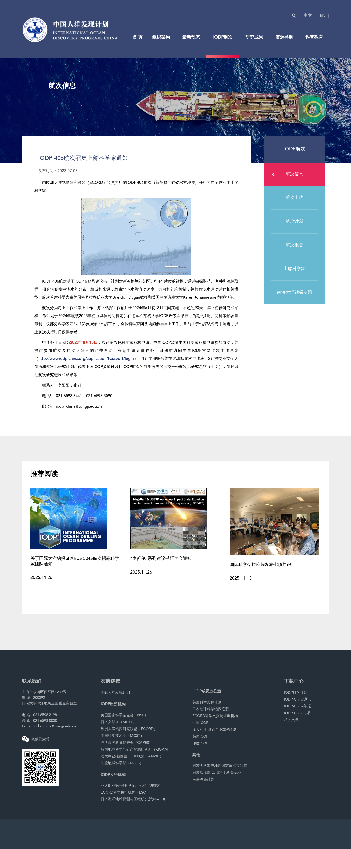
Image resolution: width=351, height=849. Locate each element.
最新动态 (191, 37)
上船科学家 (294, 269)
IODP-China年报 (297, 706)
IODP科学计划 (295, 693)
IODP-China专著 (297, 713)
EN (323, 16)
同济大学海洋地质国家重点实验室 (219, 766)
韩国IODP (200, 737)
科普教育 (314, 37)
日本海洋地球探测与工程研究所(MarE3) (133, 799)
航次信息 (287, 174)
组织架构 (161, 37)
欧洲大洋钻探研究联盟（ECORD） (129, 729)
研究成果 (254, 37)
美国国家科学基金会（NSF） (124, 715)
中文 (308, 16)
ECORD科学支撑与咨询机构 (215, 716)
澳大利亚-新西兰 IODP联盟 (214, 730)
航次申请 (294, 198)
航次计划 (294, 221)
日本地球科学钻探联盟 (210, 709)
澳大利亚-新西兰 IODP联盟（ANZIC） (132, 756)
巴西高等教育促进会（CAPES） (127, 743)
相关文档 (291, 720)
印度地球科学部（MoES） (122, 763)
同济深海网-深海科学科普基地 (216, 773)
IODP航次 (223, 37)
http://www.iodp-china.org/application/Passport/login (86, 359)
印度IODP (200, 743)
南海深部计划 (203, 780)
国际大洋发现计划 (115, 693)
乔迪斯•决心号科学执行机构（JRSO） (132, 786)
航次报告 (294, 245)
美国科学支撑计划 (207, 702)
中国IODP (200, 723)
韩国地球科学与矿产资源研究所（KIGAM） (136, 750)
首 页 (138, 37)
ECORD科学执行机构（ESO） (125, 793)
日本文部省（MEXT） (118, 722)
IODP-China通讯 (297, 700)
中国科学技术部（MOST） (122, 736)
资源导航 (284, 37)
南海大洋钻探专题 (294, 292)
